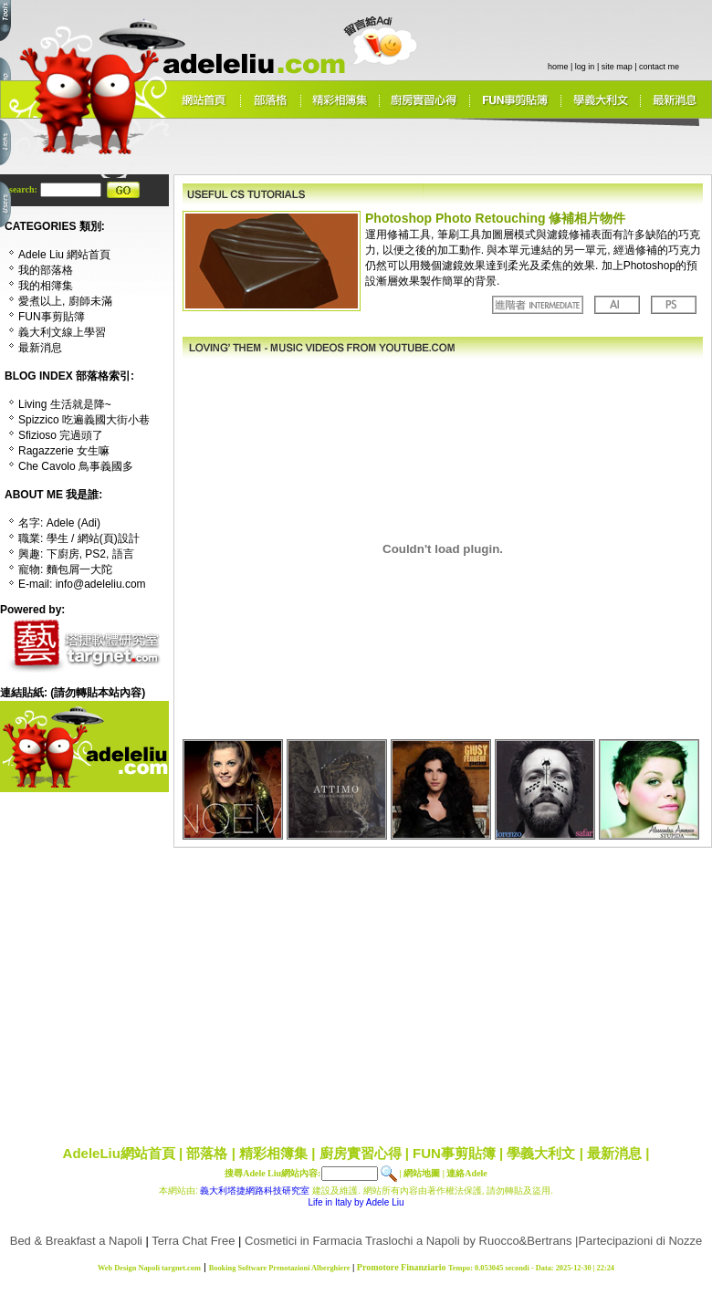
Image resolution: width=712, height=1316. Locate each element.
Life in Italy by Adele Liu (355, 1202)
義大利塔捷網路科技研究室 (254, 1190)
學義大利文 (541, 1153)
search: (24, 189)
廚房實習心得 (360, 1153)
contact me (659, 66)
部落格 (206, 1153)
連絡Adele (466, 1173)
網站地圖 (421, 1173)
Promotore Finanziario (401, 1267)
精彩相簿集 (273, 1153)
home (558, 66)
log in (585, 66)
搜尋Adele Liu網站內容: (272, 1173)
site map (617, 66)
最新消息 (614, 1153)
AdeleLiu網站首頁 (119, 1153)
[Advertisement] (340, 990)
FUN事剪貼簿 (454, 1153)
